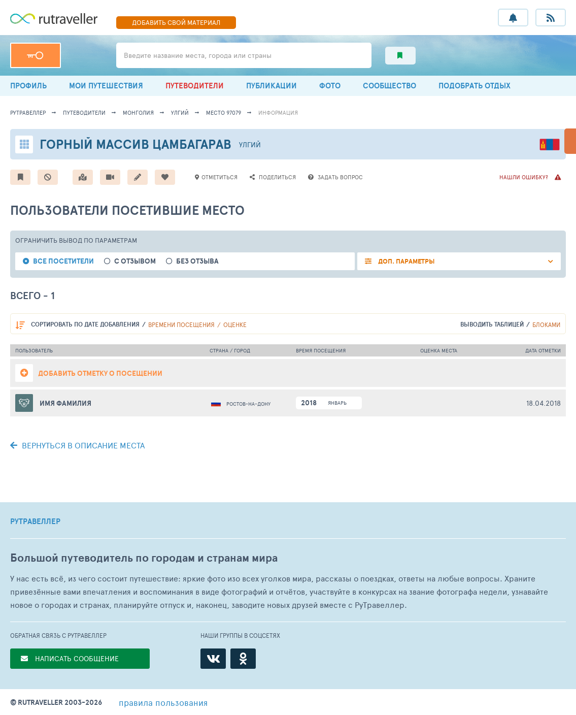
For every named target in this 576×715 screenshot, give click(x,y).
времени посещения (181, 324)
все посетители (63, 261)
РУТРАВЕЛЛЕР (35, 521)
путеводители (84, 112)
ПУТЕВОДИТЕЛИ (194, 85)
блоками (546, 324)
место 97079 (223, 112)
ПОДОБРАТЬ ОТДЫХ (474, 85)
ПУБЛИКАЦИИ (271, 85)
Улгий (180, 112)
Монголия (138, 112)
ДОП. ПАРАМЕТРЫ (406, 261)
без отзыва (197, 261)
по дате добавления (85, 324)
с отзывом (135, 261)
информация (278, 112)
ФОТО (330, 85)
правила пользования (163, 702)
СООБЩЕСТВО (389, 85)
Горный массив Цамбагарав (135, 144)
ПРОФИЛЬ (28, 85)
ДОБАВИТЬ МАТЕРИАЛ (176, 22)
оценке (235, 324)
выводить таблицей (492, 324)
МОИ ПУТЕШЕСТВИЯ (106, 85)
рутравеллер (28, 112)
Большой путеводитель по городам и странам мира (144, 557)
